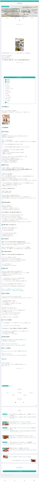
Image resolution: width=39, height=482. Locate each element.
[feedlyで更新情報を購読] (18, 401)
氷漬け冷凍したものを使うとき (10, 86)
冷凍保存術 (8, 79)
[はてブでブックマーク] (19, 18)
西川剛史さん (9, 77)
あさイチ (4, 361)
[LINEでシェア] (25, 18)
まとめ (8, 100)
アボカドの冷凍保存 (8, 95)
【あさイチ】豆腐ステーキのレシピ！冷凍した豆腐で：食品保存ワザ (14, 343)
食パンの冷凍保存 (8, 98)
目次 (19, 75)
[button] (31, 18)
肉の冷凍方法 (7, 81)
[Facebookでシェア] (13, 18)
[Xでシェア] (7, 18)
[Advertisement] (19, 29)
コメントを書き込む (19, 470)
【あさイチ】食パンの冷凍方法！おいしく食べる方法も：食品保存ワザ (15, 353)
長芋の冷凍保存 (8, 93)
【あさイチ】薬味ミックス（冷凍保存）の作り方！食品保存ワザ (13, 288)
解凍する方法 (7, 83)
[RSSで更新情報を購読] (20, 401)
